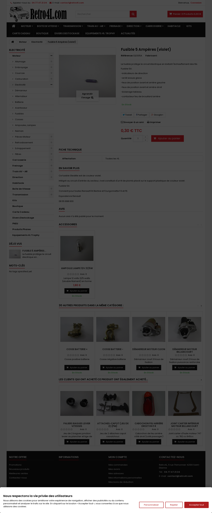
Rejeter (174, 504)
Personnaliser (151, 504)
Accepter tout (196, 504)
